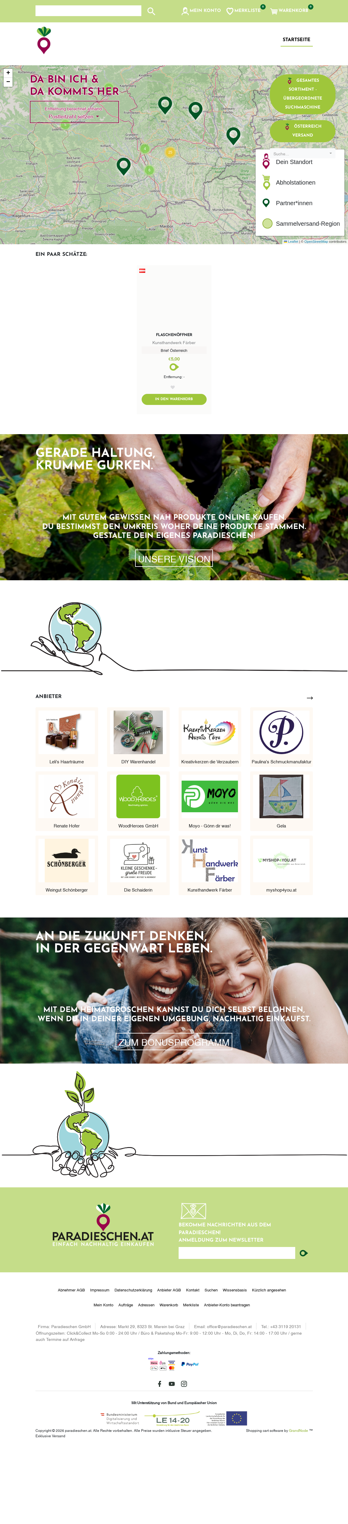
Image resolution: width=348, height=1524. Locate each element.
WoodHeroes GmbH (138, 901)
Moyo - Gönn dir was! (210, 901)
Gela (281, 901)
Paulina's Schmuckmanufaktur (281, 837)
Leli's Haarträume (67, 837)
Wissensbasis (235, 1365)
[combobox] (302, 229)
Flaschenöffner (174, 411)
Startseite (296, 40)
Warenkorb (169, 1380)
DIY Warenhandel (138, 837)
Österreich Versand (302, 206)
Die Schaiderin (138, 965)
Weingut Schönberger (67, 965)
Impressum (99, 1365)
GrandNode (298, 1506)
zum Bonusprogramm (174, 1117)
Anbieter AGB (169, 1365)
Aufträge (125, 1380)
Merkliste (191, 1380)
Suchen (211, 1365)
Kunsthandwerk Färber (210, 965)
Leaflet (291, 317)
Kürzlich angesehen (269, 1365)
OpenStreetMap (316, 317)
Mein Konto (103, 1380)
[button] (201, 11)
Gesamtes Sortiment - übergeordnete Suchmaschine (302, 169)
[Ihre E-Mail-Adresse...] (237, 1329)
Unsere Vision (174, 634)
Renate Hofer (67, 901)
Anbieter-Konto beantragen (227, 1380)
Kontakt (192, 1365)
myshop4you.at (281, 965)
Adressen (146, 1380)
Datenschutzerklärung (133, 1365)
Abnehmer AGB (71, 1365)
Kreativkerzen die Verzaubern (210, 837)
